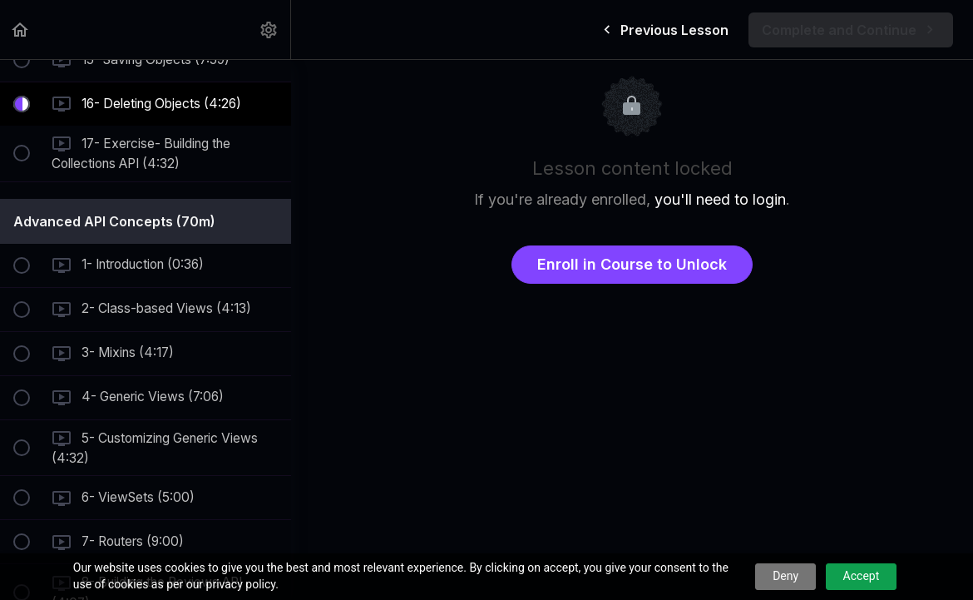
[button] (21, 29)
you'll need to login (720, 199)
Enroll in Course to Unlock (632, 264)
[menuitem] (269, 29)
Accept (861, 576)
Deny (785, 576)
